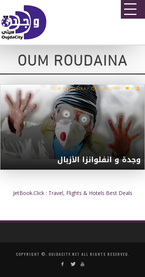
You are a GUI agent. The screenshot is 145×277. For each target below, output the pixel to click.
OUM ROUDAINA (68, 89)
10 (130, 89)
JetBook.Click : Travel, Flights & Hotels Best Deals (72, 192)
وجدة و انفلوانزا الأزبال (99, 159)
